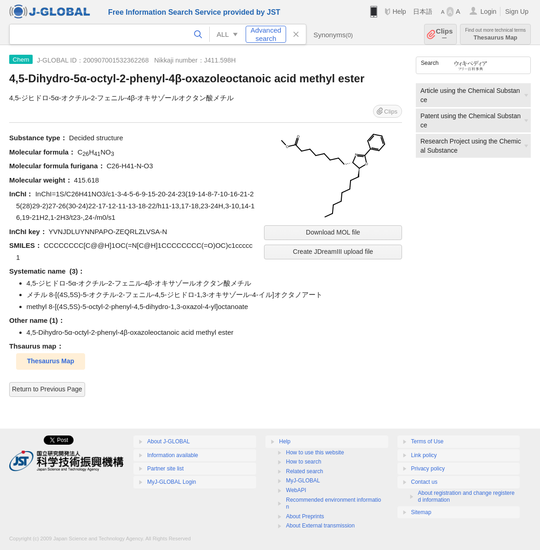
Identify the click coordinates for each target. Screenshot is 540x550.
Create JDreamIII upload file (333, 251)
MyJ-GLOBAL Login (171, 482)
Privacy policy (428, 468)
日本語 (422, 11)
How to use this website (315, 452)
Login (488, 11)
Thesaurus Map (495, 34)
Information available (172, 455)
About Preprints (305, 516)
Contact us (424, 482)
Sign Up (517, 11)
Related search (304, 471)
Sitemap (421, 512)
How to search (304, 461)
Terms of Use (427, 441)
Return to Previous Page (47, 389)
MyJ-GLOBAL (303, 480)
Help (399, 11)
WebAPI (296, 490)
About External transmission (320, 525)
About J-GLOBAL (168, 441)
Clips (444, 34)
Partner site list (165, 468)
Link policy (424, 455)
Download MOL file (333, 232)
